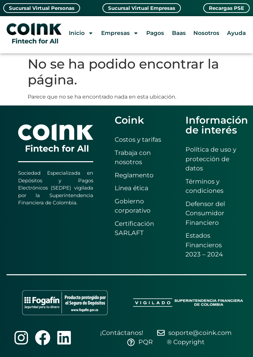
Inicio (81, 33)
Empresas (120, 33)
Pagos (155, 33)
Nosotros (206, 33)
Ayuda (236, 33)
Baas (179, 33)
